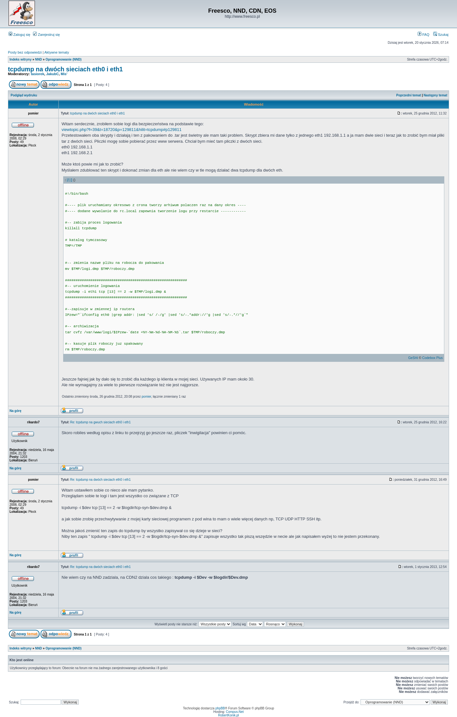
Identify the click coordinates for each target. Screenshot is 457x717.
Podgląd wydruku (24, 95)
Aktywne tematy (56, 52)
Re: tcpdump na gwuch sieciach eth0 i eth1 (100, 422)
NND (38, 59)
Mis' (64, 74)
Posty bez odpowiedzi (25, 52)
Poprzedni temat (408, 95)
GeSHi (413, 358)
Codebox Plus (432, 358)
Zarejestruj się (46, 34)
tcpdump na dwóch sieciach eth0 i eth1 (65, 69)
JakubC (52, 74)
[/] (68, 180)
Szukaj (440, 34)
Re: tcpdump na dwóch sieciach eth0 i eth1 (100, 479)
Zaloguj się (19, 34)
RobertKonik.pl (228, 715)
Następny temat (435, 95)
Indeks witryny (20, 59)
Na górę (15, 411)
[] (71, 180)
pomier (146, 396)
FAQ (423, 34)
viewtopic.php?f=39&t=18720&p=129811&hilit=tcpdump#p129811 (122, 129)
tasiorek (37, 74)
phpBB (220, 708)
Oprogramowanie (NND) (63, 59)
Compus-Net (235, 712)
